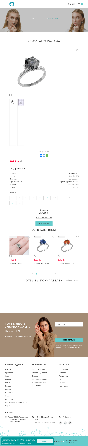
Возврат (35, 376)
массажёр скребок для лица (16, 403)
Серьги (8, 376)
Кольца (8, 386)
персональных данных (72, 347)
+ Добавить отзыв (71, 280)
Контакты (62, 383)
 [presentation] (55, 274)
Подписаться (68, 340)
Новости (62, 373)
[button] (36, 274)
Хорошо (44, 441)
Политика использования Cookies (21, 443)
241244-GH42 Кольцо (66, 264)
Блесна (8, 369)
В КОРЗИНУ (44, 224)
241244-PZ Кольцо (16, 264)
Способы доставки (39, 373)
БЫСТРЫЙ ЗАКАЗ (44, 218)
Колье (7, 383)
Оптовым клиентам (39, 379)
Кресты (8, 389)
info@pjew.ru (66, 417)
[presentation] (69, 332)
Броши (8, 379)
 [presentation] (32, 274)
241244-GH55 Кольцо (41, 264)
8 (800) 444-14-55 (44, 418)
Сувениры (9, 399)
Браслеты (9, 373)
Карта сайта (63, 386)
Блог (61, 379)
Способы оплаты (38, 369)
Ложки (7, 396)
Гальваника (63, 376)
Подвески (9, 393)
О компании (63, 369)
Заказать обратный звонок (45, 422)
